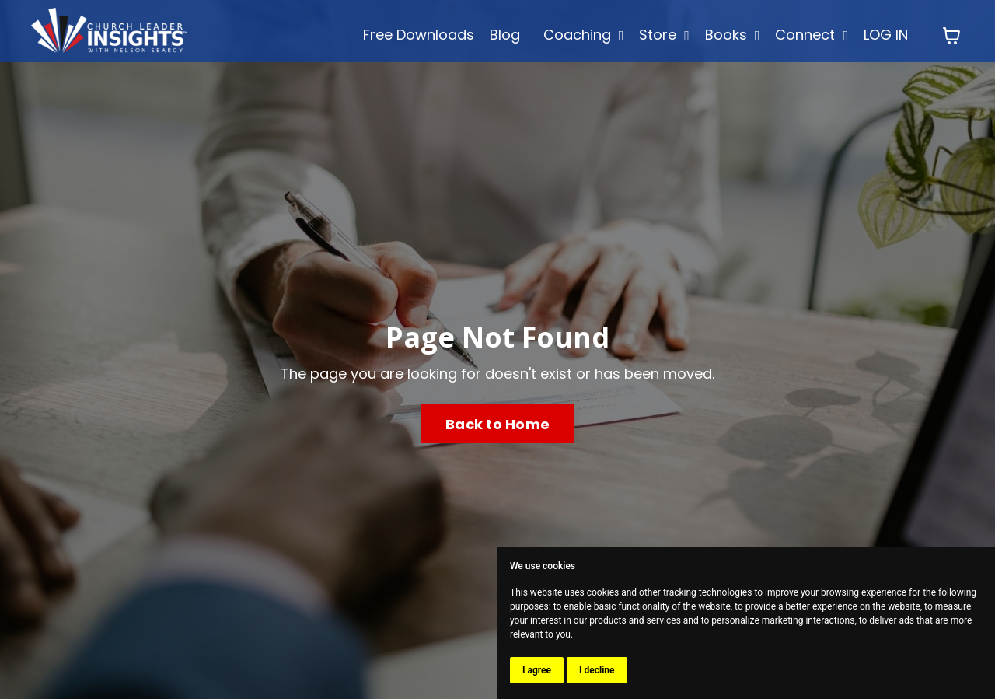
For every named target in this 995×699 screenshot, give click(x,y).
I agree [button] (536, 670)
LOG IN (886, 34)
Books (732, 34)
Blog (505, 34)
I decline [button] (597, 670)
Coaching (583, 34)
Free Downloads (418, 34)
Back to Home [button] (497, 424)
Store (664, 34)
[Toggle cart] (951, 35)
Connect (811, 34)
